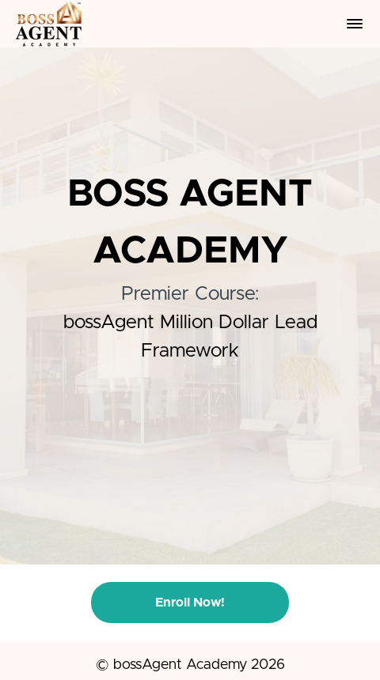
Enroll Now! (190, 602)
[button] (354, 23)
